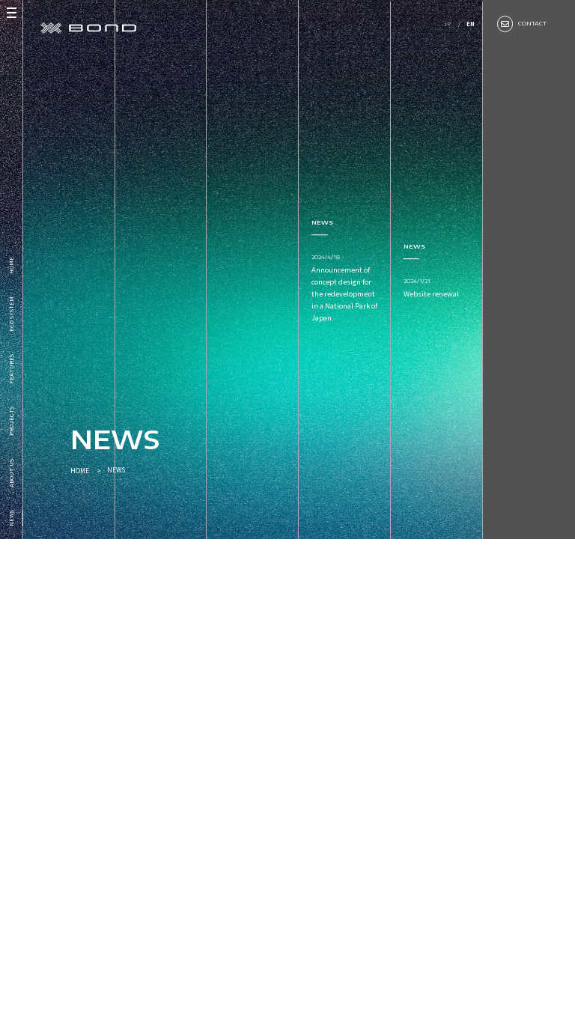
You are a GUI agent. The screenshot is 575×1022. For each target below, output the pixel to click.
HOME (79, 470)
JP (447, 24)
